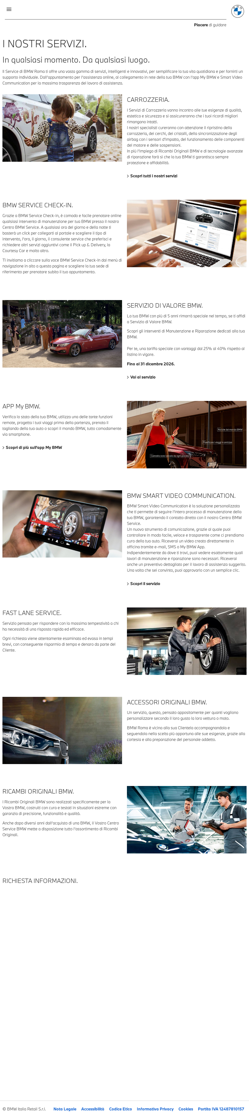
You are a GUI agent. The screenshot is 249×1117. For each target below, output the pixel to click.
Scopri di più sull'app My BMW (34, 447)
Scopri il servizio (145, 583)
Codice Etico (120, 1108)
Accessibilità (92, 1108)
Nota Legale (64, 1108)
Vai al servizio (143, 376)
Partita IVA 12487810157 (221, 1108)
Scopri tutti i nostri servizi (153, 175)
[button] (9, 9)
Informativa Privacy (155, 1108)
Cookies (185, 1108)
